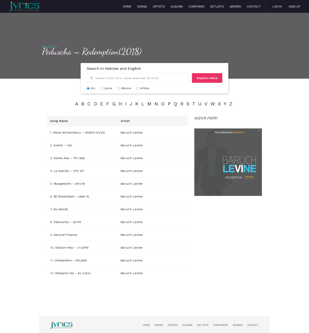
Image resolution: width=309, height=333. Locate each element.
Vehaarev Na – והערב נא (72, 273)
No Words (60, 209)
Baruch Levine (49, 46)
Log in (277, 6)
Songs (142, 6)
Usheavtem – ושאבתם (71, 260)
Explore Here (207, 78)
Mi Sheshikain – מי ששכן (71, 196)
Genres (235, 6)
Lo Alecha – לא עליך (69, 171)
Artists (159, 6)
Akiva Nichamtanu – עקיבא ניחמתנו (79, 132)
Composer (196, 6)
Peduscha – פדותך (67, 222)
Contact (254, 6)
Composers (220, 325)
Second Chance (65, 235)
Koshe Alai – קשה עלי (69, 158)
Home (127, 6)
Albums (177, 6)
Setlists (217, 6)
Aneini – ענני (62, 145)
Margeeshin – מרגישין (69, 183)
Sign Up (294, 6)
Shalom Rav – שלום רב (71, 247)
